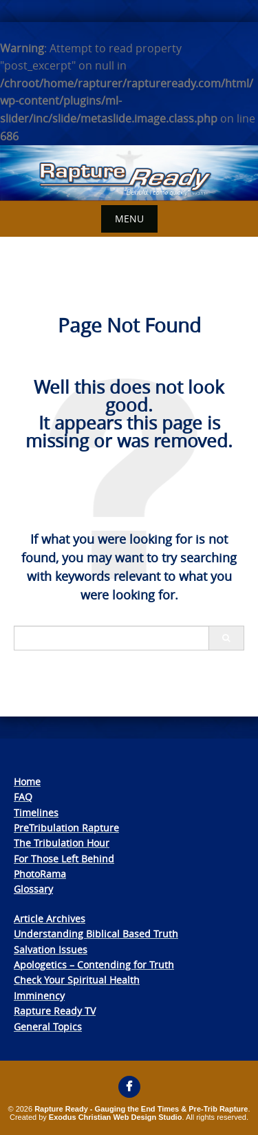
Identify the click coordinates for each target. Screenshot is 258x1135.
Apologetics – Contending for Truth (94, 964)
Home (27, 781)
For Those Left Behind (64, 858)
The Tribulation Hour (61, 842)
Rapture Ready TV (55, 1010)
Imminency (39, 995)
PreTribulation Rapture (66, 827)
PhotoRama (40, 873)
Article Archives (49, 918)
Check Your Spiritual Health (77, 979)
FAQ (23, 796)
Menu (129, 218)
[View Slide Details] (129, 173)
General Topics (48, 1026)
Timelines (36, 812)
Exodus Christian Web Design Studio (115, 1117)
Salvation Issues (50, 949)
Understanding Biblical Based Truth (96, 933)
